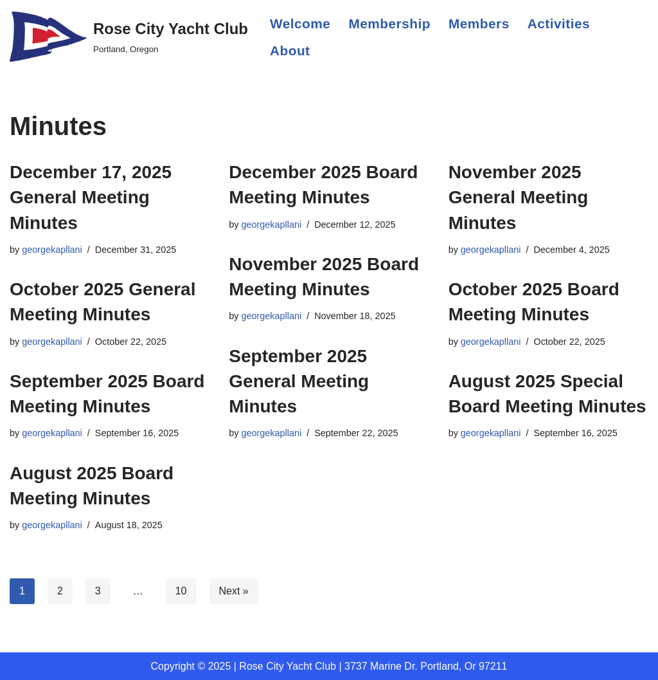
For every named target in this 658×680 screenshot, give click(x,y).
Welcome (300, 23)
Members (479, 23)
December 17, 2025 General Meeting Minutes (91, 197)
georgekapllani (52, 249)
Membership (389, 23)
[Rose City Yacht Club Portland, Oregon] (129, 37)
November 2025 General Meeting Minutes (519, 197)
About (290, 50)
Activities (559, 23)
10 (181, 590)
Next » (234, 590)
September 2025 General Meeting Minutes (299, 381)
